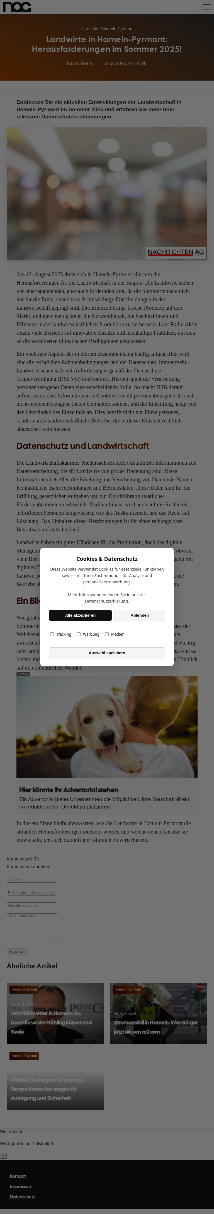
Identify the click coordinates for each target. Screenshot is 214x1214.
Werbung (88, 634)
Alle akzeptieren (80, 615)
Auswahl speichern (107, 653)
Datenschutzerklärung (106, 601)
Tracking (60, 634)
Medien (115, 634)
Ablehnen (140, 615)
